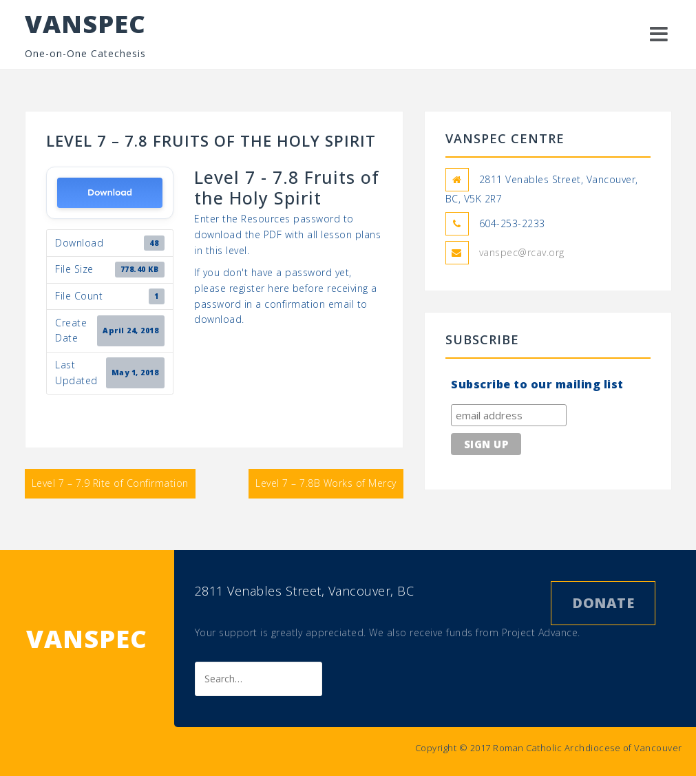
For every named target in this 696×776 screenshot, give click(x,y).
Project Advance (540, 632)
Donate (603, 603)
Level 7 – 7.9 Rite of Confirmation (110, 483)
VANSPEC (85, 24)
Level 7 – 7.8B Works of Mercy (326, 483)
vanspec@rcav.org (522, 252)
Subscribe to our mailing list (537, 384)
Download (109, 192)
